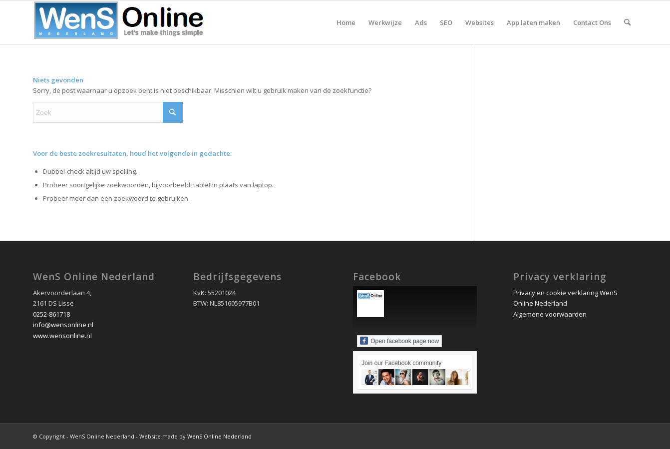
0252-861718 (51, 314)
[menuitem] (346, 22)
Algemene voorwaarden (550, 314)
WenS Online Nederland (219, 436)
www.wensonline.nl (62, 335)
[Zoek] (627, 22)
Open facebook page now (399, 341)
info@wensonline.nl (63, 324)
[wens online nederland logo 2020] (121, 22)
